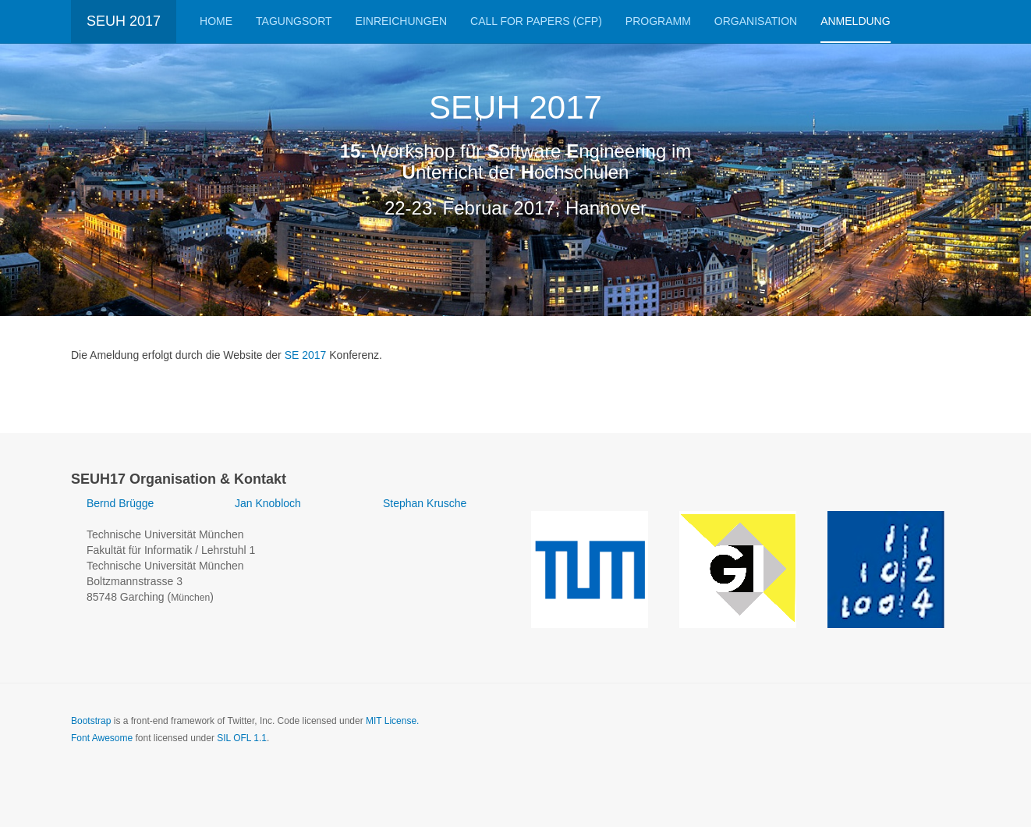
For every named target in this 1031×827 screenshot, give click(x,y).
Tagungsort (294, 21)
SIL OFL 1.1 (242, 738)
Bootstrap (91, 720)
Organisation (755, 21)
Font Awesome (102, 738)
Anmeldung (855, 21)
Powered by (889, 734)
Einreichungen (401, 21)
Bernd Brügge (120, 503)
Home (216, 21)
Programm (658, 21)
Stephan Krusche (424, 503)
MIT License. (392, 720)
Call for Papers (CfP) (536, 21)
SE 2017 (306, 355)
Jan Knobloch (268, 503)
